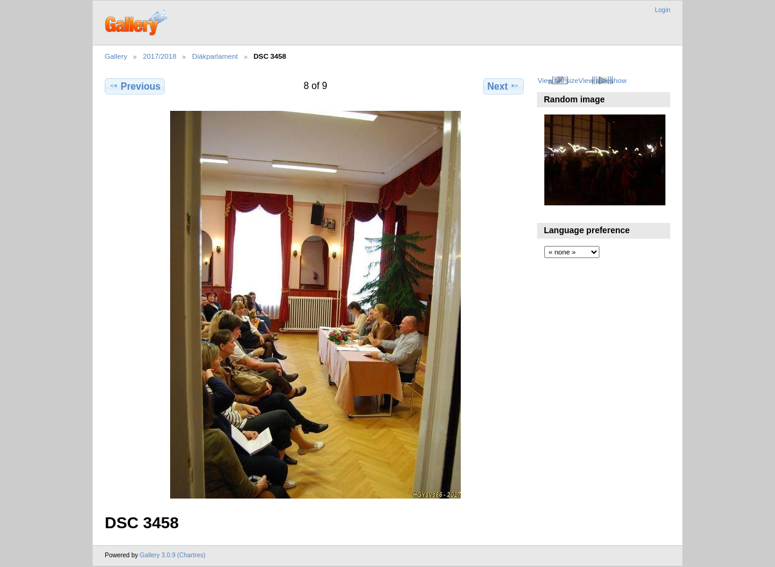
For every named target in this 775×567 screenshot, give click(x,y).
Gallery (116, 56)
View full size (558, 80)
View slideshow (602, 80)
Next (503, 86)
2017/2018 (159, 56)
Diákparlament (214, 56)
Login (662, 10)
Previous (134, 86)
